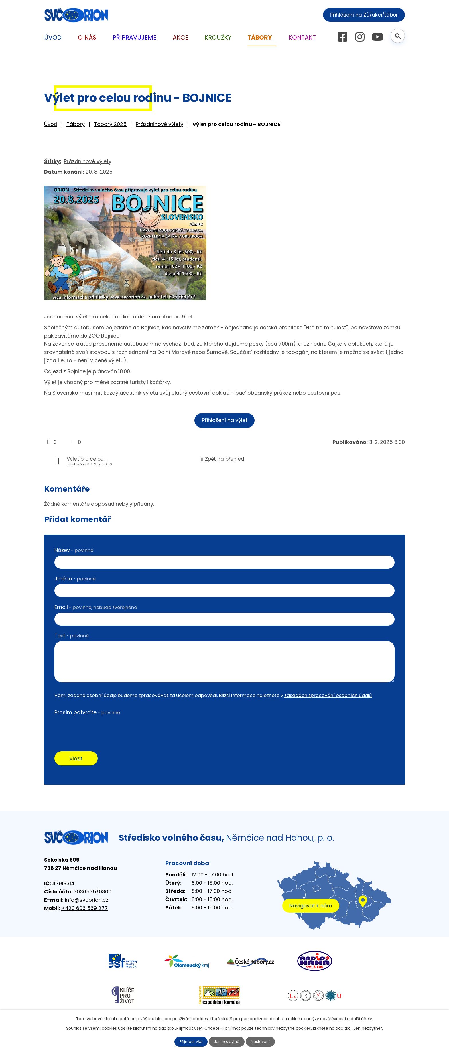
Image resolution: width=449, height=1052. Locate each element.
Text (71, 636)
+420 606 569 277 (84, 909)
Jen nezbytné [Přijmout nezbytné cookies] (227, 1041)
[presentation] (97, 730)
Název (73, 551)
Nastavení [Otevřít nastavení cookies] (262, 1041)
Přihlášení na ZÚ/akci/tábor (361, 14)
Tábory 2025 (110, 124)
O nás (87, 37)
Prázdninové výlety (159, 124)
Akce (180, 37)
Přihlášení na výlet (224, 420)
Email (95, 608)
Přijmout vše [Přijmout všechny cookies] (189, 1041)
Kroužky (217, 37)
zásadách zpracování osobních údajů (328, 696)
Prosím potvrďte (87, 713)
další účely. (362, 1018)
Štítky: (52, 161)
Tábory (75, 124)
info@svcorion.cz (86, 901)
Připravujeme (134, 37)
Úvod (50, 124)
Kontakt (302, 37)
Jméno (75, 579)
